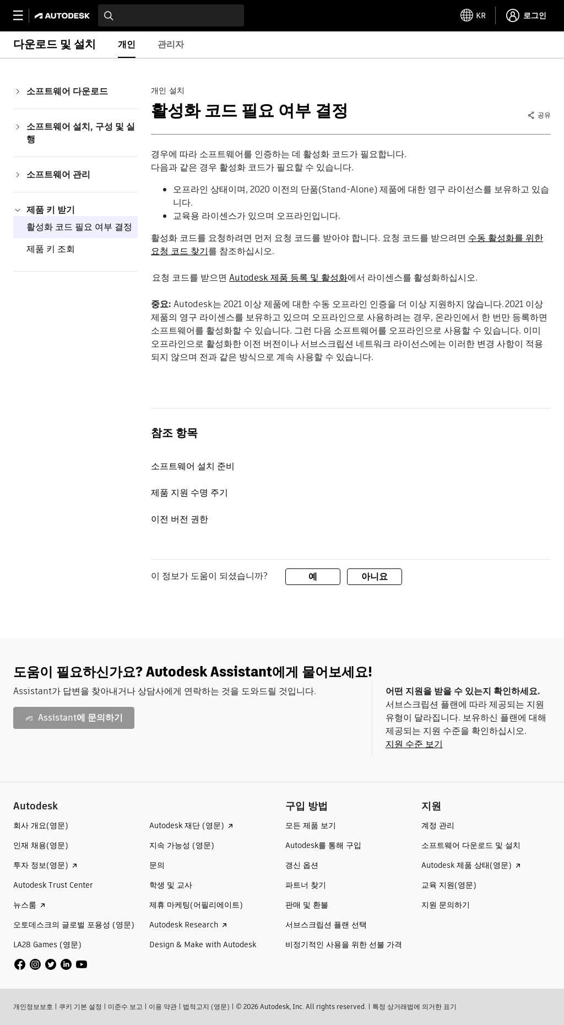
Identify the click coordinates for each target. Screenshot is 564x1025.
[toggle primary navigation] (24, 16)
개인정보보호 (33, 1006)
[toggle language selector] (473, 15)
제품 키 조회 (50, 249)
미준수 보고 (125, 1006)
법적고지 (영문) (206, 1006)
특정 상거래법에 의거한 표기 (414, 1006)
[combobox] (171, 15)
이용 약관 (163, 1006)
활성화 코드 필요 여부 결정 (79, 227)
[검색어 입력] (171, 15)
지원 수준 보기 (414, 744)
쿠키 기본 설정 (80, 1006)
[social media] (50, 964)
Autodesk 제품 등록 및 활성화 (288, 277)
